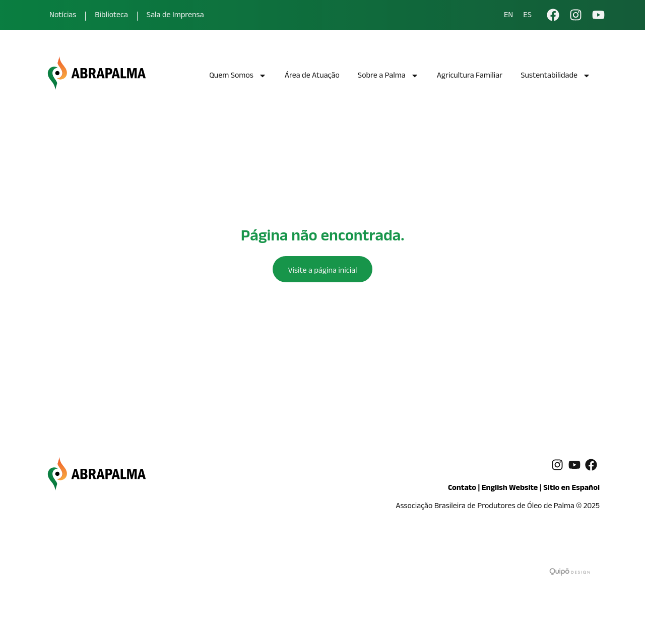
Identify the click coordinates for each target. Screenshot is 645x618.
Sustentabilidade (556, 77)
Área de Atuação (312, 76)
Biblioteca (111, 16)
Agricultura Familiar (470, 76)
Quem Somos (238, 77)
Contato (462, 489)
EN (508, 16)
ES (527, 16)
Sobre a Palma (388, 77)
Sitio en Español (571, 489)
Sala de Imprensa (175, 16)
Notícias (62, 16)
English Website (510, 489)
